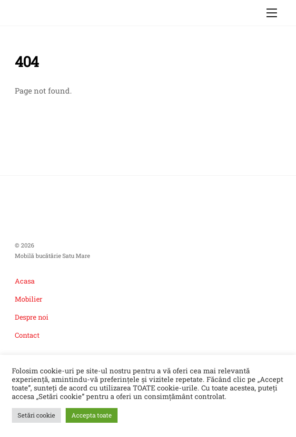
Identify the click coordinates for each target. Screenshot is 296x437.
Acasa (25, 280)
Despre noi (32, 317)
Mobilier (28, 299)
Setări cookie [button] (36, 415)
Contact (27, 335)
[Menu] (271, 12)
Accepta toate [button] (91, 415)
